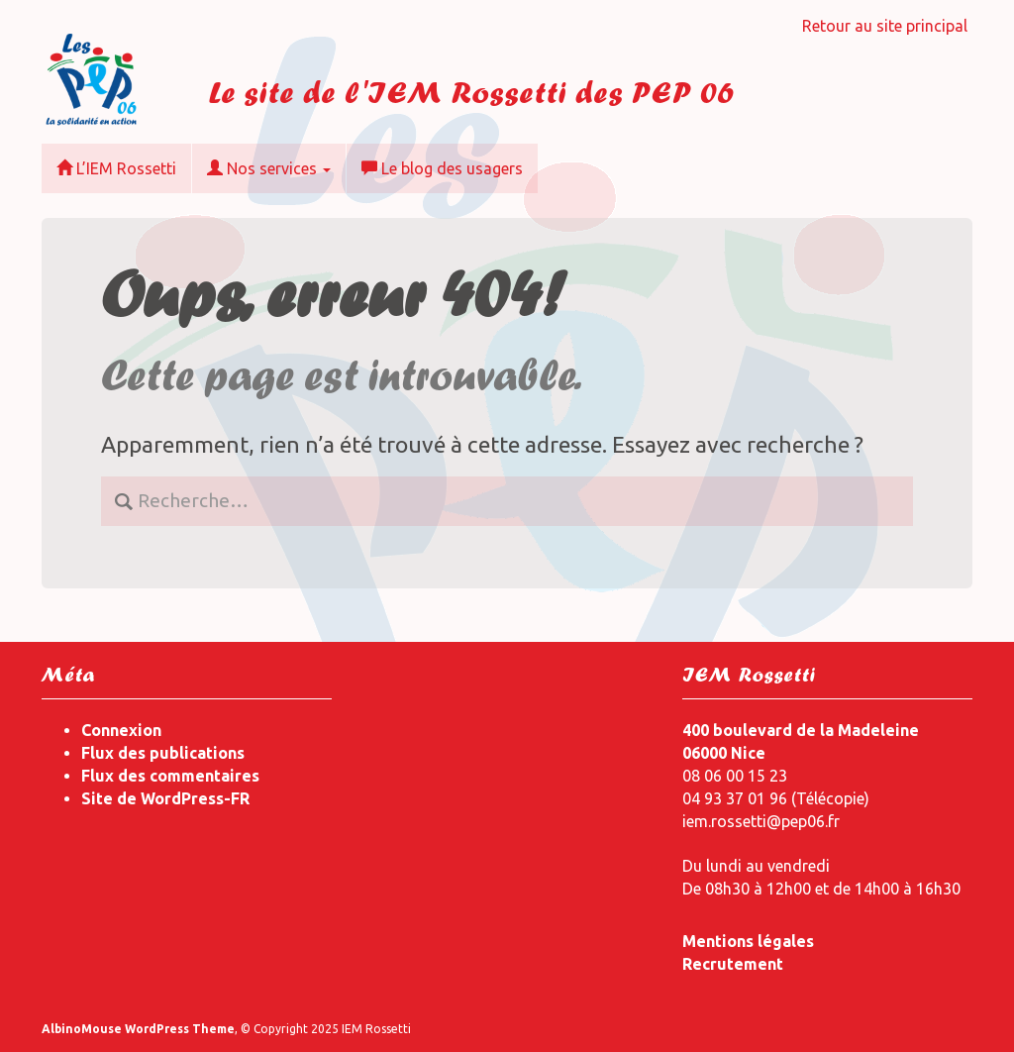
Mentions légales (748, 941)
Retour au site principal (884, 26)
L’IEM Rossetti (116, 168)
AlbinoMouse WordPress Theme (138, 1028)
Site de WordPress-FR (165, 798)
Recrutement (732, 964)
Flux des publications (163, 753)
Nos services (269, 168)
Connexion (121, 730)
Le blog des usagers (442, 168)
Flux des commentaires (170, 776)
